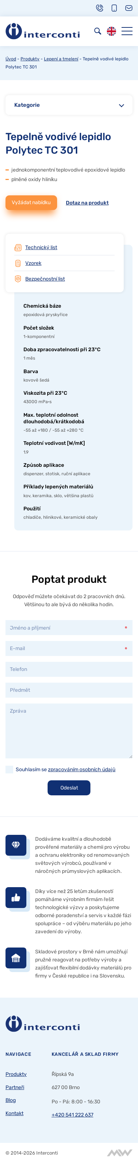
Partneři (14, 1087)
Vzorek (33, 263)
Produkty (30, 58)
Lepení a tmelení (61, 58)
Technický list (41, 247)
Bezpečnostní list (45, 279)
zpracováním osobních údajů (81, 769)
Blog (10, 1100)
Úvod (10, 58)
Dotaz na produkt (87, 203)
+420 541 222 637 (72, 1115)
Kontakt (14, 1113)
